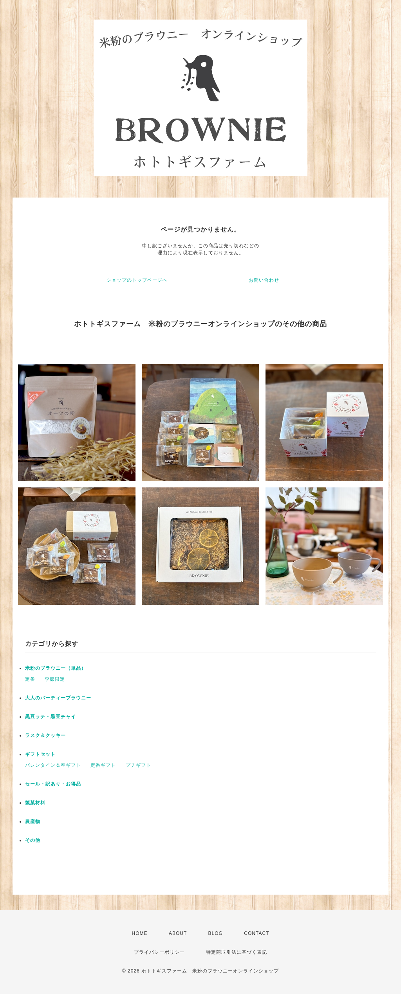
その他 (32, 840)
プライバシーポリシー (159, 952)
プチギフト (138, 765)
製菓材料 (35, 802)
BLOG (215, 933)
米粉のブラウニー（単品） (55, 668)
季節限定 (55, 679)
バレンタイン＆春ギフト (53, 765)
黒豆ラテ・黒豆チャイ (50, 716)
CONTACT (256, 933)
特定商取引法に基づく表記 (236, 952)
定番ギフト (103, 765)
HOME (140, 933)
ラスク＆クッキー (45, 735)
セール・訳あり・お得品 (53, 784)
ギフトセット (40, 754)
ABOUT (178, 933)
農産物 (32, 821)
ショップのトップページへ (137, 280)
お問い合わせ (264, 280)
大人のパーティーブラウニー (58, 698)
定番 (30, 679)
